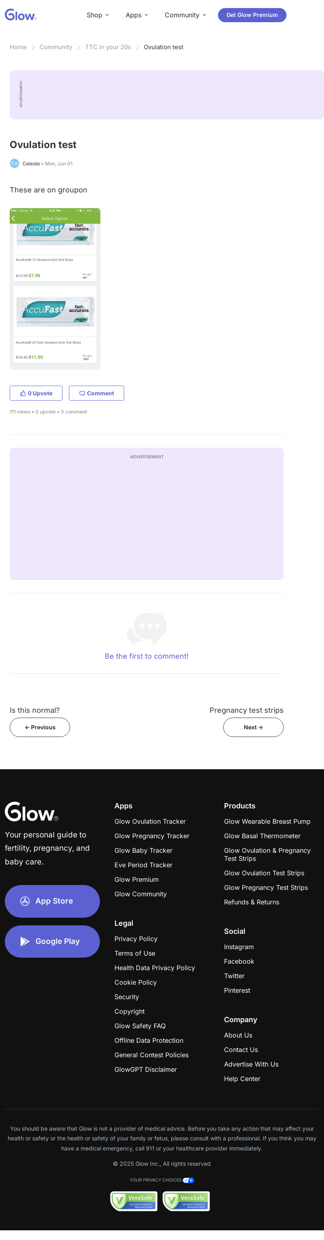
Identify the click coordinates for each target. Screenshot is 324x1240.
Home (18, 47)
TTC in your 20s (108, 47)
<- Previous (40, 727)
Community (55, 47)
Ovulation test (163, 47)
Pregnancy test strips (247, 710)
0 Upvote (36, 393)
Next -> (253, 727)
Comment (96, 393)
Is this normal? (35, 710)
